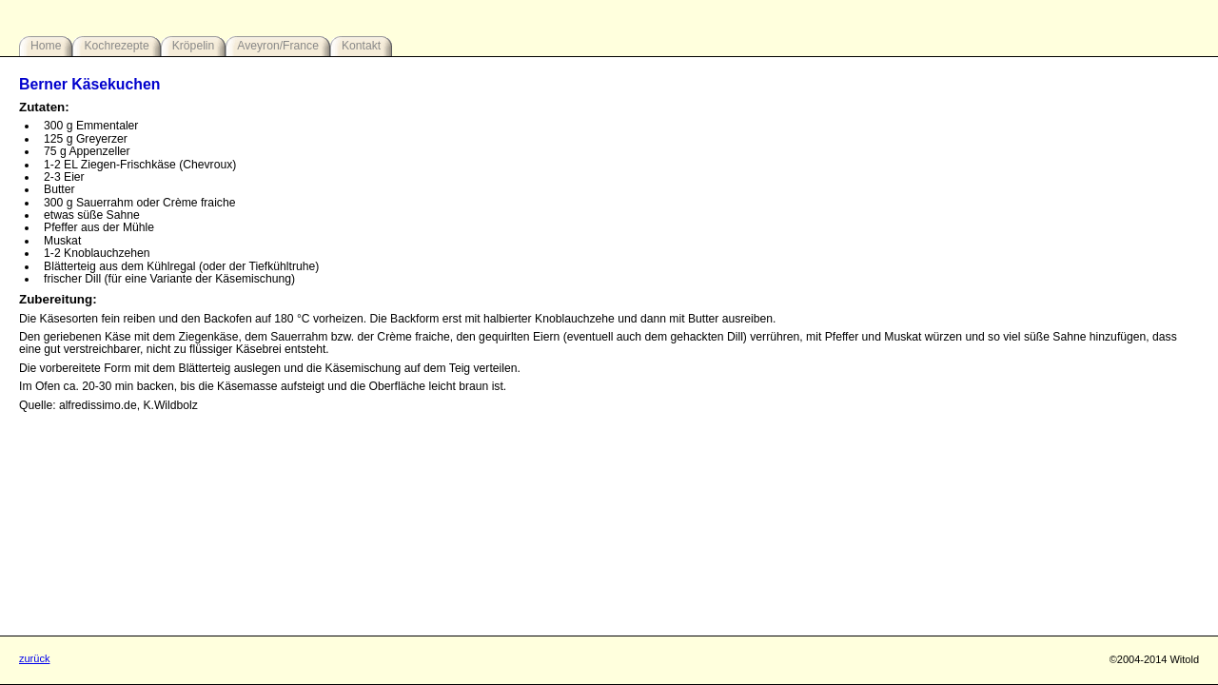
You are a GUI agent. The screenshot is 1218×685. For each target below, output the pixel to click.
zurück (34, 658)
